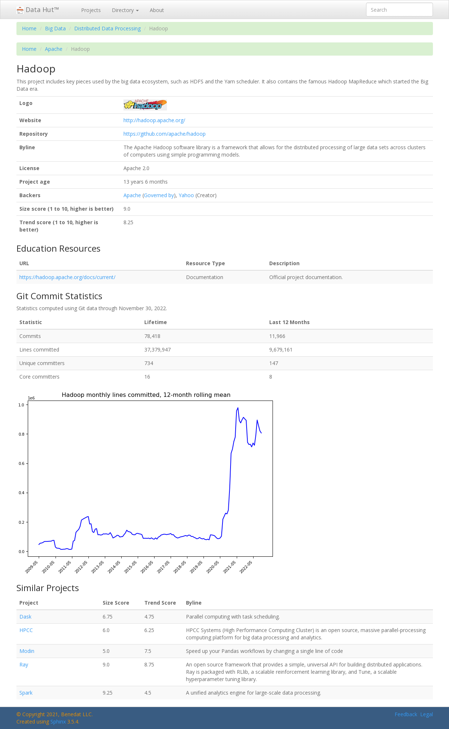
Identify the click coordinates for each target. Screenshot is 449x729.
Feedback (406, 714)
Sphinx (58, 721)
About (157, 10)
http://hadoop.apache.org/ (154, 120)
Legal (426, 714)
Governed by (159, 195)
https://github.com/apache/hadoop (164, 133)
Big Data (55, 28)
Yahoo (186, 195)
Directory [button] (125, 10)
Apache (53, 48)
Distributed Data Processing (107, 28)
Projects (91, 10)
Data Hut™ (37, 9)
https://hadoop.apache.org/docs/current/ (67, 277)
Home (29, 28)
